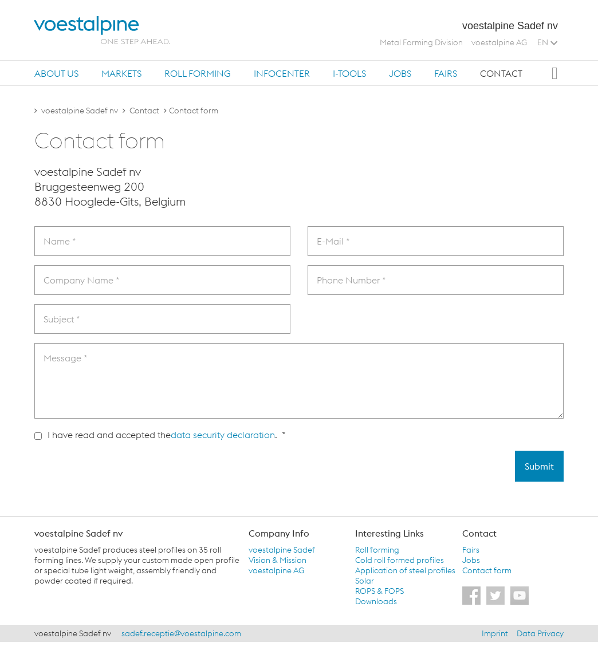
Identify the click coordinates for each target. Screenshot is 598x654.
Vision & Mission (277, 560)
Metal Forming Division (421, 42)
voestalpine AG (499, 42)
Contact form (487, 570)
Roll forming (197, 73)
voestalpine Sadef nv (79, 110)
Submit (539, 466)
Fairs (445, 73)
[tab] (56, 73)
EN (547, 42)
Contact (501, 73)
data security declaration (223, 434)
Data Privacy (540, 633)
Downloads (376, 601)
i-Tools (349, 73)
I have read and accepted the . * (160, 435)
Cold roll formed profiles (399, 560)
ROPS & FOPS (379, 591)
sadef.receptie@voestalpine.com (181, 633)
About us (56, 73)
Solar (364, 581)
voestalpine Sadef (282, 550)
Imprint (495, 633)
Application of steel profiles (405, 570)
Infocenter (282, 73)
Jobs (400, 73)
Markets (121, 73)
